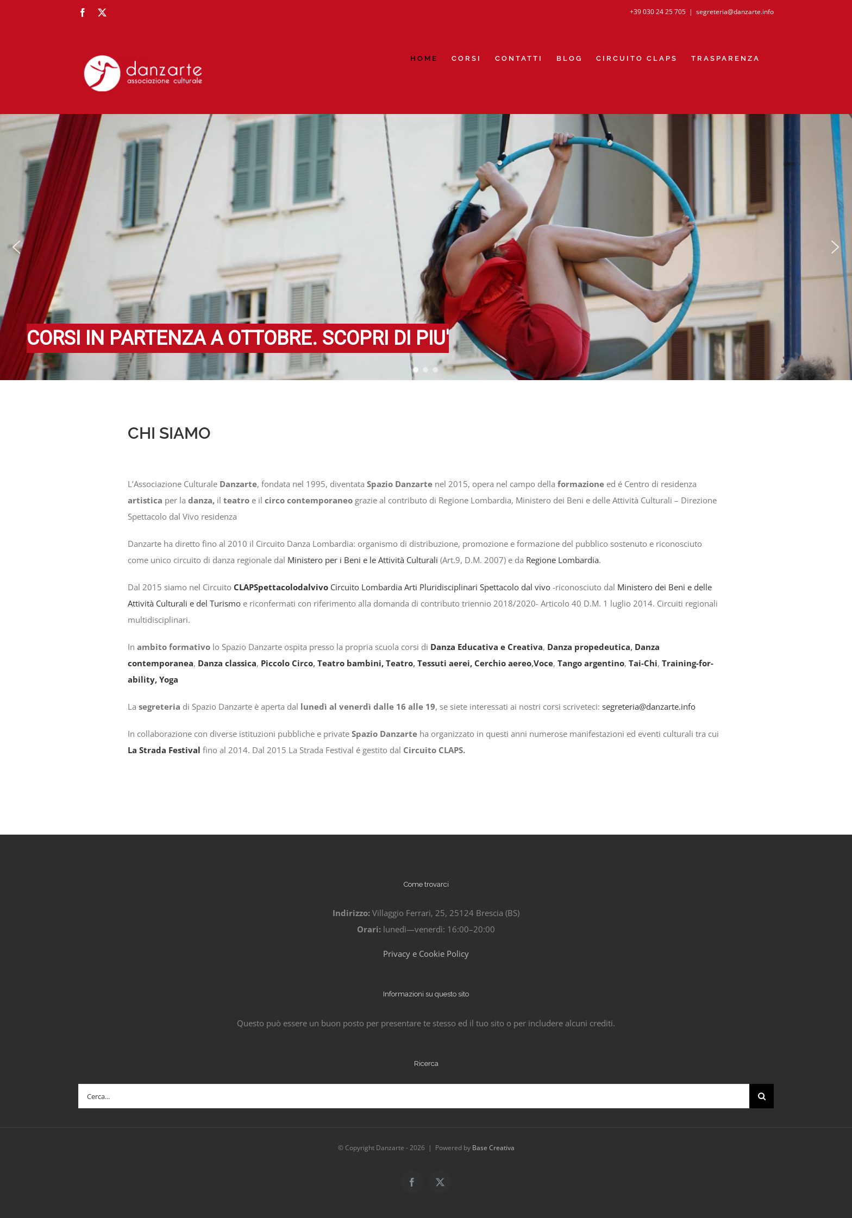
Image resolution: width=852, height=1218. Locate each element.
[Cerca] (761, 1096)
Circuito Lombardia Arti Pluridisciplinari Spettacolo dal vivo (441, 587)
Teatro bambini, (350, 663)
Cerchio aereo (502, 663)
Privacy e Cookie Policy (426, 953)
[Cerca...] (413, 1096)
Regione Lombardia (562, 559)
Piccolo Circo (287, 663)
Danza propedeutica (588, 646)
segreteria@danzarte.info (735, 11)
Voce (543, 663)
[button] (16, 247)
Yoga (168, 679)
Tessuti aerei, (444, 663)
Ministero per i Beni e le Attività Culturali (363, 559)
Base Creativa (493, 1147)
